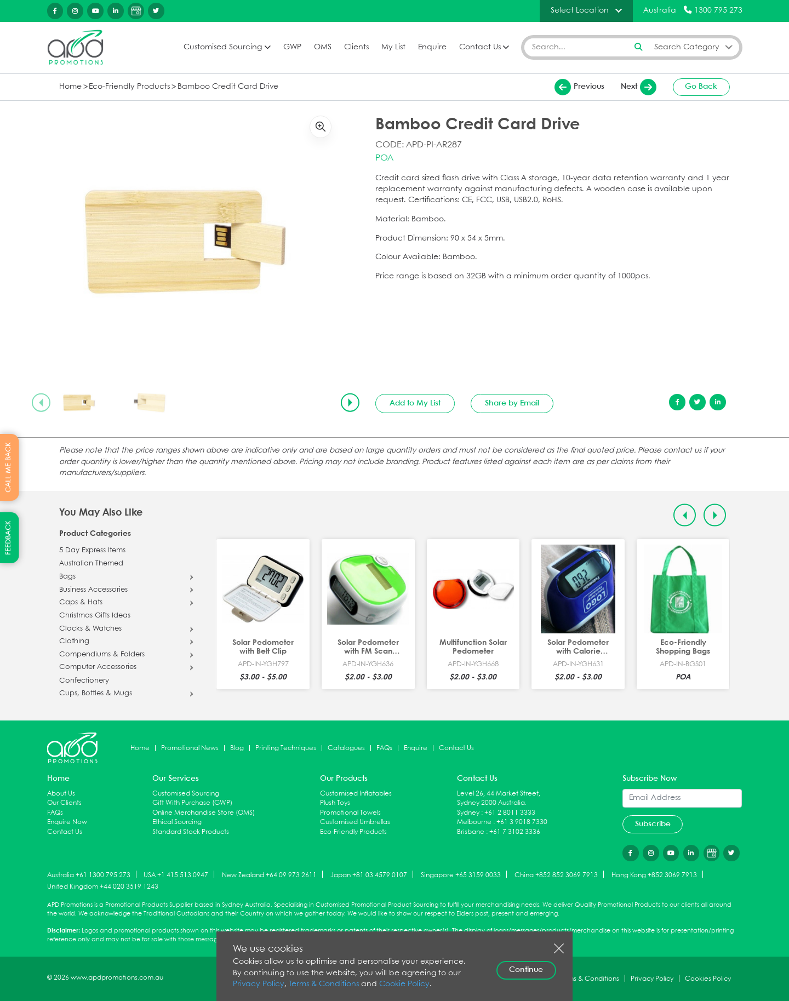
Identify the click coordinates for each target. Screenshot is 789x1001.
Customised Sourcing (223, 47)
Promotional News (190, 748)
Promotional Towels (350, 813)
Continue (526, 970)
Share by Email (512, 403)
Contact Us (480, 47)
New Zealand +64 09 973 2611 (269, 875)
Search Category (686, 47)
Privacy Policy (258, 984)
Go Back (701, 86)
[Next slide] (350, 402)
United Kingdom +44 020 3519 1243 (102, 887)
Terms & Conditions (324, 984)
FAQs (384, 748)
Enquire (432, 47)
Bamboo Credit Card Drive (228, 86)
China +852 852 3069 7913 (556, 875)
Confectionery (84, 681)
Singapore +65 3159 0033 (461, 875)
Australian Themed (91, 563)
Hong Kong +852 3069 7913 (654, 875)
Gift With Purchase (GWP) (192, 803)
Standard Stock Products (190, 832)
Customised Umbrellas (355, 822)
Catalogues (346, 748)
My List (393, 47)
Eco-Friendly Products (129, 86)
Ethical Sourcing (177, 822)
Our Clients (64, 803)
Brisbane (470, 832)
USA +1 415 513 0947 (176, 875)
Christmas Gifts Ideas (94, 616)
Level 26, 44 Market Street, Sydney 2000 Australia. (498, 798)
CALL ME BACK (8, 467)
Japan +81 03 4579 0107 (368, 875)
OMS (322, 47)
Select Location (580, 10)
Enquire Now (67, 822)
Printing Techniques (285, 748)
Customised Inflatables (356, 794)
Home (70, 86)
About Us (61, 794)
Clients (356, 47)
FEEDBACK (8, 537)
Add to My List (415, 403)
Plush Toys (335, 803)
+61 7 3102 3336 (514, 832)
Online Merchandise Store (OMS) (203, 813)
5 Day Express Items (92, 550)
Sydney (468, 813)
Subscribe (653, 824)
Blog (237, 748)
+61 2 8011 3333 (509, 813)
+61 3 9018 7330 (521, 822)
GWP (292, 47)
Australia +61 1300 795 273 (88, 875)
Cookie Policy (404, 984)
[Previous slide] (41, 402)
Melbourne (474, 822)
